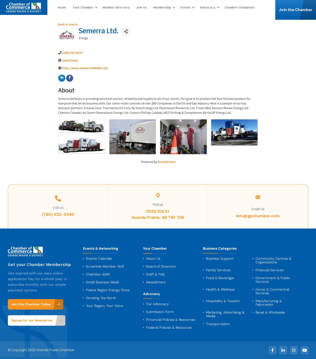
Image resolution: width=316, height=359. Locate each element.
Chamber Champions (239, 7)
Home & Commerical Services (272, 291)
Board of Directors (161, 266)
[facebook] (69, 78)
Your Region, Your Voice (104, 306)
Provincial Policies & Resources (170, 319)
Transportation (218, 324)
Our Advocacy (157, 304)
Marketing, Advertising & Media (225, 314)
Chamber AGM (98, 274)
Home (62, 7)
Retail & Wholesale (270, 312)
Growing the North (101, 298)
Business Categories (220, 249)
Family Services (218, 270)
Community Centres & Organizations (273, 260)
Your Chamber (82, 7)
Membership (162, 7)
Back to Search (67, 25)
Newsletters (155, 282)
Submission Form (160, 312)
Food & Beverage (220, 278)
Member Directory (116, 7)
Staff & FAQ (155, 274)
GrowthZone (166, 162)
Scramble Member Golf (105, 266)
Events (185, 7)
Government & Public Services (273, 279)
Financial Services (270, 270)
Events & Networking (100, 249)
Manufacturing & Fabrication (269, 302)
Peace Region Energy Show (108, 290)
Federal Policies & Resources (169, 327)
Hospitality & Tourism (223, 301)
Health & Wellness (220, 289)
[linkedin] (61, 78)
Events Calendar (99, 258)
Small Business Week (102, 282)
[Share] (125, 31)
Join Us (141, 7)
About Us (153, 258)
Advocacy (207, 7)
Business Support (220, 258)
